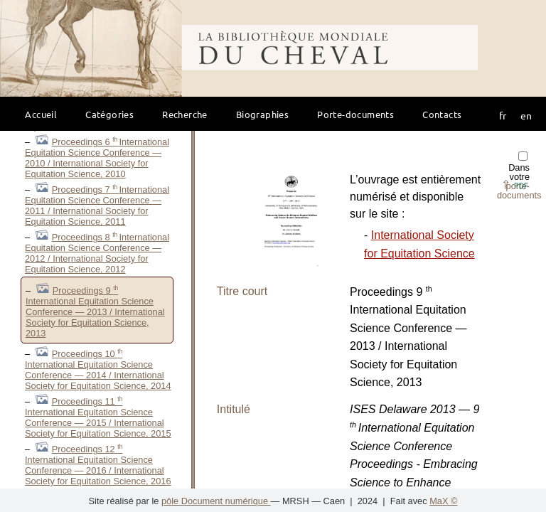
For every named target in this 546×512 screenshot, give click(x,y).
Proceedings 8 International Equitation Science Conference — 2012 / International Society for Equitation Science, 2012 (97, 253)
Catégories (109, 114)
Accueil (41, 114)
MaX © (443, 501)
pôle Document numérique (216, 501)
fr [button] (502, 115)
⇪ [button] (514, 184)
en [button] (526, 115)
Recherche (185, 114)
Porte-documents (355, 114)
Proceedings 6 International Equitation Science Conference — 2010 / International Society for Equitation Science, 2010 (97, 158)
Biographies (262, 114)
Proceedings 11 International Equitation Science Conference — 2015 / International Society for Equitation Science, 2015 (98, 417)
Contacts (441, 114)
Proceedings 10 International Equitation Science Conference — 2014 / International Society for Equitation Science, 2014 (98, 369)
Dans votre (519, 176)
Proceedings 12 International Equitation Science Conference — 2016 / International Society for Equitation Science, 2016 (98, 465)
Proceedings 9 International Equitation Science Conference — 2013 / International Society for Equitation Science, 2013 (95, 311)
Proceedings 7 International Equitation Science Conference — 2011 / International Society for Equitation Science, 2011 (97, 205)
